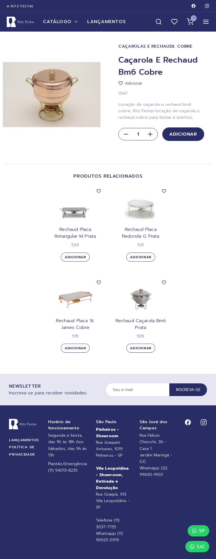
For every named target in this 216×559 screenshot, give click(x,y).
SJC (197, 546)
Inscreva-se (188, 390)
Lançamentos (106, 21)
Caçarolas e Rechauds (146, 46)
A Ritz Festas (20, 6)
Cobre (184, 46)
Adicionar (183, 134)
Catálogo (60, 21)
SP (198, 530)
